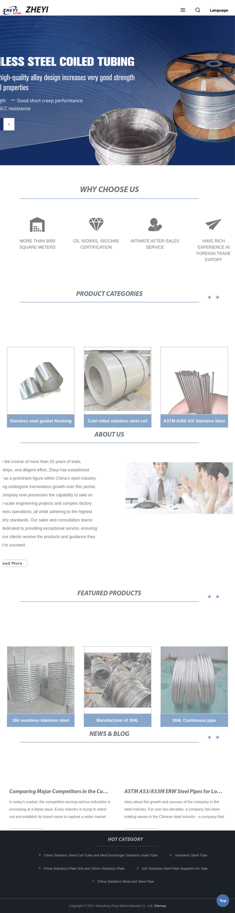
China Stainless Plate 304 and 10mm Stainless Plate (86, 868)
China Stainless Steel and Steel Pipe (128, 881)
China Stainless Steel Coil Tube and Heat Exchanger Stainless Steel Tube (103, 855)
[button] (183, 10)
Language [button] (219, 10)
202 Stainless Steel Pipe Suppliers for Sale (177, 868)
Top (222, 899)
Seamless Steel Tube (193, 855)
